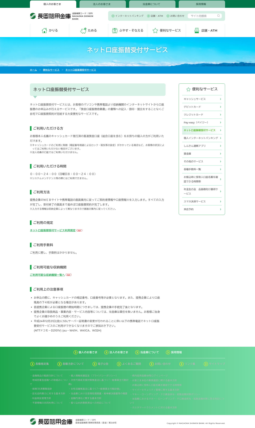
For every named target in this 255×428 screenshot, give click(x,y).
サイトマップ (217, 363)
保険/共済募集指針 (42, 388)
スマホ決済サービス (195, 201)
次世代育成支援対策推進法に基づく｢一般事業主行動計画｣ (98, 382)
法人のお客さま (102, 4)
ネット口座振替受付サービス (80, 69)
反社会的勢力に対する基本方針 (48, 393)
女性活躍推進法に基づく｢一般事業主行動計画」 (96, 388)
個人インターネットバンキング (201, 138)
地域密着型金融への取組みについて (49, 382)
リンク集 (190, 363)
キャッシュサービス (195, 99)
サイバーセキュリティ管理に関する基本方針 (155, 389)
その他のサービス (193, 161)
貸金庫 (187, 153)
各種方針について (73, 363)
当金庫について (151, 4)
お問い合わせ (163, 363)
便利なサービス (51, 69)
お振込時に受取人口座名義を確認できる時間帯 (201, 179)
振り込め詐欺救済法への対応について (91, 402)
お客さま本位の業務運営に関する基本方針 (154, 380)
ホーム (33, 69)
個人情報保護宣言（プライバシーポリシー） (94, 375)
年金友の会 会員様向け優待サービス (201, 191)
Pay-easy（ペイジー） (196, 122)
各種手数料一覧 (192, 169)
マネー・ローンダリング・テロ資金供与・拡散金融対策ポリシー (166, 394)
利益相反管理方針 (41, 398)
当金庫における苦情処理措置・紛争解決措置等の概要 (99, 393)
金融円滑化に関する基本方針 (86, 398)
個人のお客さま (52, 4)
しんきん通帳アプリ (195, 145)
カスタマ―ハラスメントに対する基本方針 (154, 407)
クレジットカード (193, 114)
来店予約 (189, 209)
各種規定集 (42, 363)
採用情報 (201, 4)
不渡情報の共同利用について (47, 402)
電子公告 (103, 363)
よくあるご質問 (131, 363)
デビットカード (192, 106)
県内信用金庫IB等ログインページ (150, 375)
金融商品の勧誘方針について (47, 375)
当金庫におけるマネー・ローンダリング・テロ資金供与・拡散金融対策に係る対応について (177, 400)
